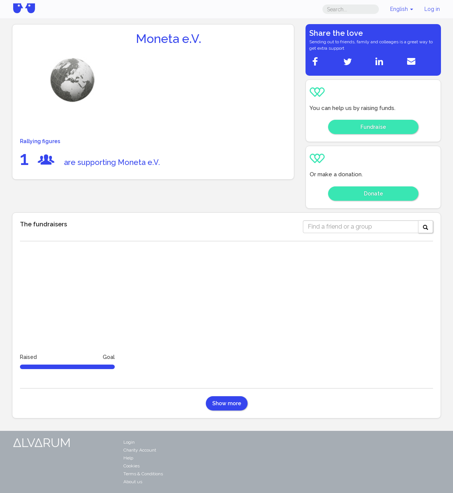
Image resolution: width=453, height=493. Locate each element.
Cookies (131, 466)
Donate (373, 194)
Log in (432, 9)
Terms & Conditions (143, 473)
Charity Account (139, 450)
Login (129, 442)
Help (128, 458)
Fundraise (373, 127)
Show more (226, 403)
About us (132, 481)
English (401, 9)
